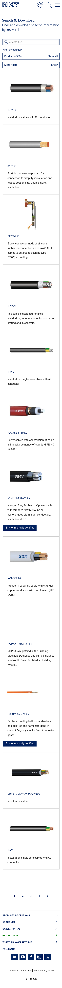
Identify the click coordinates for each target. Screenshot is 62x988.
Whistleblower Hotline (31, 942)
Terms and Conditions (19, 970)
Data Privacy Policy (44, 970)
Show (54, 64)
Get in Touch (31, 935)
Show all (53, 56)
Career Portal (31, 929)
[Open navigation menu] (57, 5)
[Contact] (40, 4)
